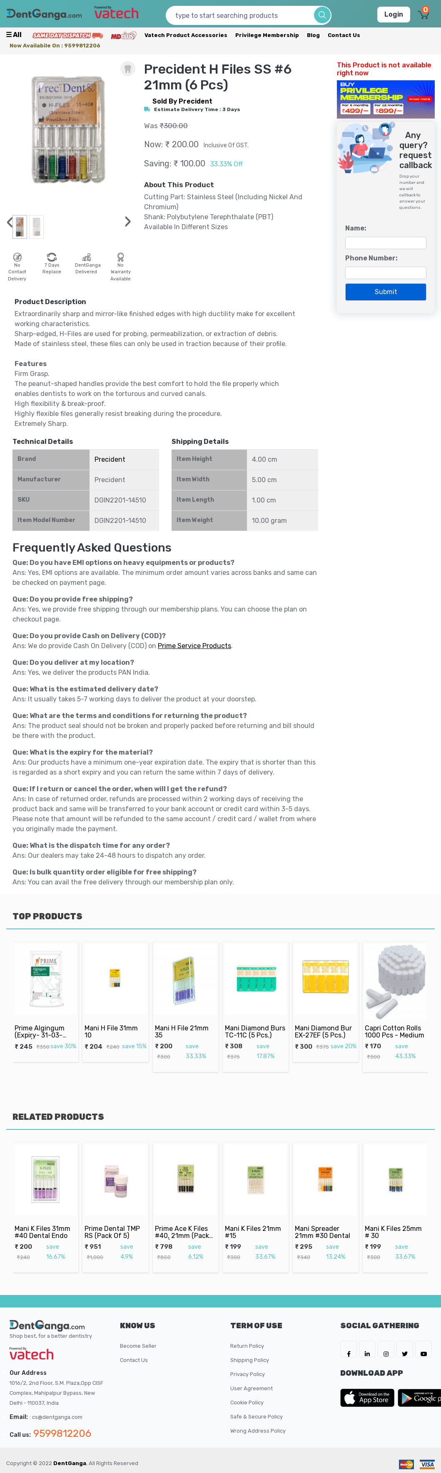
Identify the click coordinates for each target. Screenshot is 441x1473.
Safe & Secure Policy (256, 1417)
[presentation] (9, 222)
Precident (110, 459)
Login (393, 14)
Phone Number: (371, 258)
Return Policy (247, 1346)
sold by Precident (182, 101)
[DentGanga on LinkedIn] (367, 1349)
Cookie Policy (247, 1402)
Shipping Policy (249, 1360)
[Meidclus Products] (124, 35)
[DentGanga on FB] (348, 1349)
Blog (313, 35)
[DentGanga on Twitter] (404, 1349)
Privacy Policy (247, 1374)
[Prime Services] (67, 35)
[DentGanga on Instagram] (386, 1349)
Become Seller (138, 1346)
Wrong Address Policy (258, 1431)
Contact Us (344, 35)
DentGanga (69, 1463)
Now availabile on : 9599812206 (55, 45)
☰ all (14, 35)
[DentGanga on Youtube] (423, 1349)
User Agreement (251, 1388)
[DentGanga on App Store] (369, 1397)
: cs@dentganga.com (56, 1417)
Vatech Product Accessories (186, 35)
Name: (355, 228)
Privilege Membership (267, 35)
